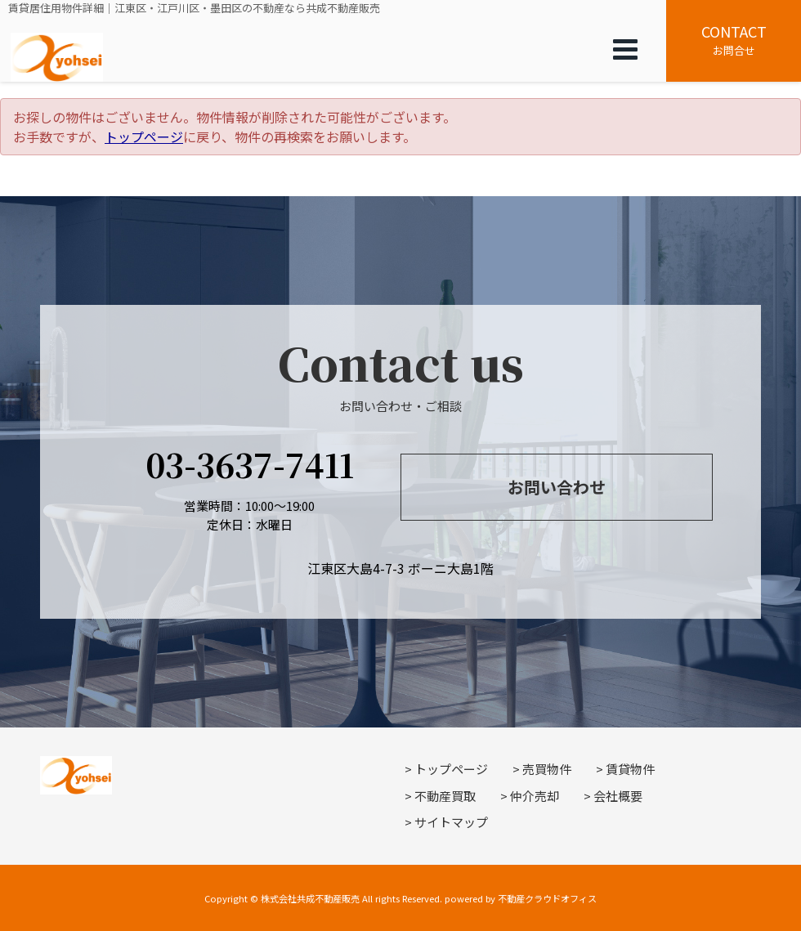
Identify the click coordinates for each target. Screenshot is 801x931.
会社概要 (617, 795)
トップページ (144, 136)
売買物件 (546, 768)
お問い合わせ (557, 487)
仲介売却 (534, 795)
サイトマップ (451, 821)
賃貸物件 (630, 768)
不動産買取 (445, 795)
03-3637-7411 (249, 464)
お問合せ (733, 39)
